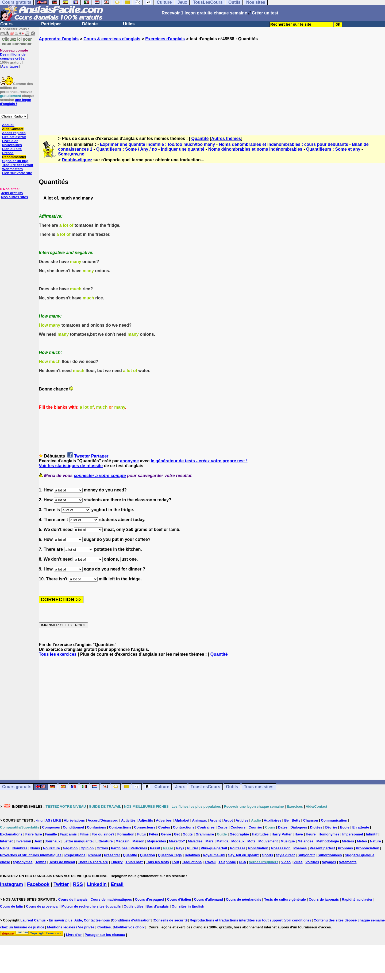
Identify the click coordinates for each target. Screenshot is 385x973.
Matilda (223, 841)
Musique (288, 841)
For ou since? (103, 834)
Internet (6, 841)
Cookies (104, 927)
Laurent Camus (33, 920)
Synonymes (22, 862)
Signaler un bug (15, 161)
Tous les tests (157, 862)
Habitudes (260, 834)
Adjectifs (145, 820)
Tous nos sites (259, 786)
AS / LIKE (53, 820)
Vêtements (348, 862)
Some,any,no (71, 154)
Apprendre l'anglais (59, 39)
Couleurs (237, 827)
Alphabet (182, 820)
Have (299, 834)
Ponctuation (258, 848)
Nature (375, 841)
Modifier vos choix (129, 927)
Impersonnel (352, 834)
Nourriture (51, 848)
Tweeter (82, 456)
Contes (164, 827)
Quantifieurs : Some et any (333, 149)
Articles (242, 820)
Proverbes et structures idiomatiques (30, 855)
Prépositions (75, 855)
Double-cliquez (77, 160)
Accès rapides (13, 133)
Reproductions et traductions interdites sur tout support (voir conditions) (250, 920)
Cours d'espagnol (149, 899)
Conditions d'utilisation (131, 920)
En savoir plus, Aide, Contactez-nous (79, 920)
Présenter (112, 855)
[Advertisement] (212, 83)
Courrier (255, 827)
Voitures (312, 862)
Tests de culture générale (285, 899)
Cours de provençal (42, 906)
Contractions (183, 827)
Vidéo (286, 862)
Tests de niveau (62, 862)
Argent (215, 820)
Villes (298, 862)
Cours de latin (11, 906)
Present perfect (322, 848)
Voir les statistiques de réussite (71, 465)
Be (286, 820)
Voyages (329, 862)
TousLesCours (205, 786)
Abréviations (74, 820)
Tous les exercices (57, 654)
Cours (6, 24)
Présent (94, 855)
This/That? (134, 862)
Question (147, 855)
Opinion (87, 848)
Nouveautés (12, 145)
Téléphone (227, 862)
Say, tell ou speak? (243, 855)
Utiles (129, 24)
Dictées (316, 827)
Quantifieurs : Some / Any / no (126, 149)
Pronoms (345, 848)
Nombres (19, 848)
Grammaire (205, 834)
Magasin (122, 841)
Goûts (188, 834)
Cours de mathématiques (111, 899)
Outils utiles (134, 906)
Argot (228, 820)
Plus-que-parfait (214, 848)
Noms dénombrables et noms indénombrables (255, 149)
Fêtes (153, 834)
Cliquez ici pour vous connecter (17, 41)
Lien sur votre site (17, 173)
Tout (175, 862)
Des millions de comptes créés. (14, 54)
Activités (128, 820)
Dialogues (298, 827)
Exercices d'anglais (165, 39)
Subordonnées (330, 855)
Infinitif (372, 834)
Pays (180, 848)
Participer (51, 24)
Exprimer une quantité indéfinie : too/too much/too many (157, 144)
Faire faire (33, 834)
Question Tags (170, 855)
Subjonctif (306, 855)
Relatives (192, 855)
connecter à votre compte (100, 475)
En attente (360, 827)
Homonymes (328, 834)
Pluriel (192, 848)
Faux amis (68, 834)
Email (117, 884)
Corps (223, 827)
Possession (280, 848)
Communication (334, 820)
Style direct (285, 855)
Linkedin (97, 884)
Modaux (237, 841)
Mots (251, 841)
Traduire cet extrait (17, 165)
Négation (70, 848)
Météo (362, 841)
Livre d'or (10, 141)
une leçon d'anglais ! (15, 102)
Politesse (237, 848)
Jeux (180, 786)
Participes (119, 848)
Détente (90, 24)
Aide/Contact (12, 129)
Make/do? (177, 841)
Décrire (331, 827)
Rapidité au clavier (357, 899)
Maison (138, 841)
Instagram (11, 884)
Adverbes (164, 820)
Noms (35, 848)
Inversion (23, 841)
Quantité (200, 138)
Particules (138, 848)
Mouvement (268, 841)
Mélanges (305, 841)
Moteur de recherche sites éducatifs (91, 906)
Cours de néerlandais (243, 899)
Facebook (38, 884)
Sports (267, 855)
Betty (296, 820)
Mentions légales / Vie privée (70, 927)
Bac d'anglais (158, 906)
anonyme (129, 461)
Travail (210, 862)
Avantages (9, 66)
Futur (141, 834)
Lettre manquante (78, 841)
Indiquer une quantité (183, 149)
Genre (166, 834)
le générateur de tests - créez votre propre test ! (199, 461)
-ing (39, 820)
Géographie (239, 834)
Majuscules (156, 841)
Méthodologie (327, 841)
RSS (78, 884)
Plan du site (12, 149)
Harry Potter (282, 834)
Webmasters (12, 169)
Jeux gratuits (12, 193)
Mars (209, 841)
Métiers (348, 841)
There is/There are (93, 862)
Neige (4, 848)
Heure (311, 834)
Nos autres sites (14, 197)
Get (177, 834)
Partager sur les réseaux (104, 935)
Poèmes (300, 848)
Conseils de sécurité (170, 920)
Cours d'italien (179, 899)
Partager (100, 456)
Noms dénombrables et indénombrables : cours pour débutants (283, 144)
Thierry (116, 862)
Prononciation (367, 848)
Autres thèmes (226, 138)
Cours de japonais (324, 899)
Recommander (14, 157)
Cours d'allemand (208, 899)
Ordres (102, 848)
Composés (51, 827)
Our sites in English (188, 906)
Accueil (8, 125)
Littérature (104, 841)
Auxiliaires (272, 820)
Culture (161, 786)
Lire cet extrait (14, 137)
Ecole (344, 827)
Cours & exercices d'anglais (111, 39)
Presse (8, 153)
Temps (40, 862)
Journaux (53, 841)
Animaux (199, 820)
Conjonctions (120, 827)
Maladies (195, 841)
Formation (125, 834)
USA (242, 862)
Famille (51, 834)
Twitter (61, 884)
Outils (232, 786)
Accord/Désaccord (103, 820)
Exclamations (11, 834)
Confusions (96, 827)
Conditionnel (73, 827)
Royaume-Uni (214, 855)
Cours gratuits (16, 786)
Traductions (192, 862)
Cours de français (73, 899)
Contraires (206, 827)
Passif (155, 848)
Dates (282, 827)
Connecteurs (144, 827)
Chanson (310, 820)
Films (84, 834)
